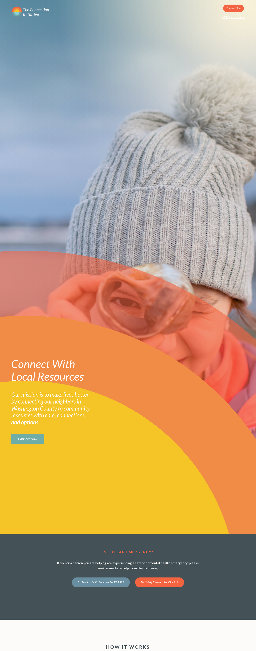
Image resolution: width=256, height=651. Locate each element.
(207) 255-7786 (233, 17)
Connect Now (233, 8)
